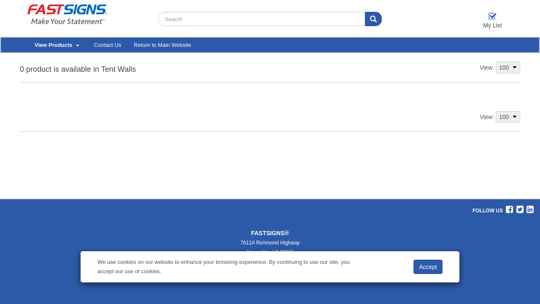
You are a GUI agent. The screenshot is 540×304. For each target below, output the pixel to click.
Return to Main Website (162, 45)
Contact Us (107, 45)
